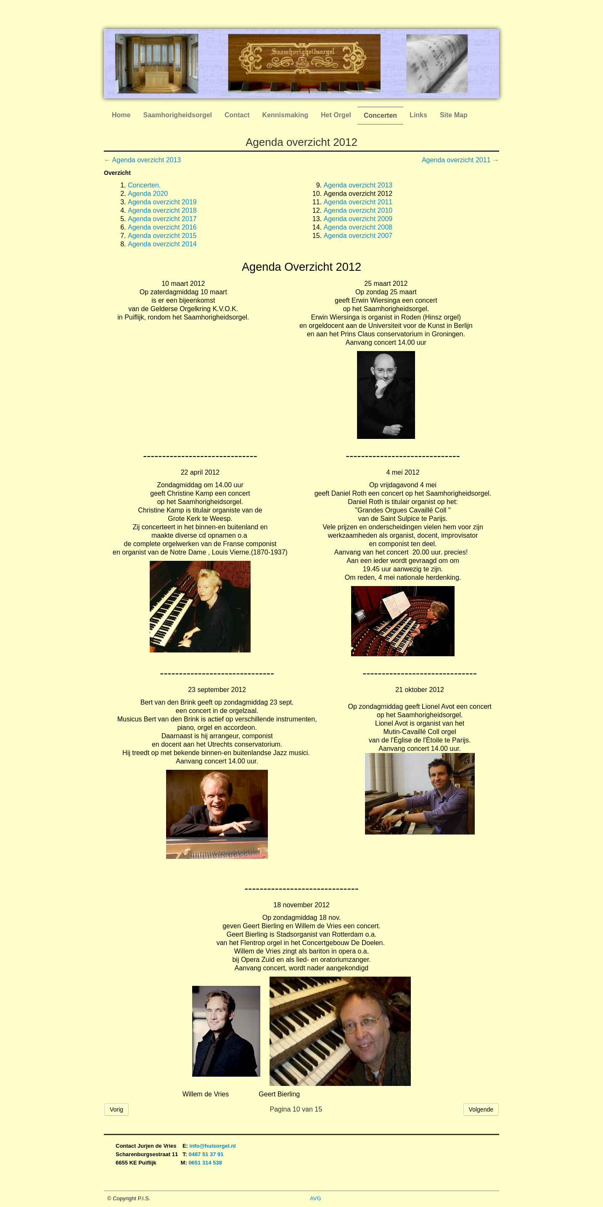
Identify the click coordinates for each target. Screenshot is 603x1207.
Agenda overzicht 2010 (358, 210)
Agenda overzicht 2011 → (460, 160)
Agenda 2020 (148, 193)
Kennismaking (285, 115)
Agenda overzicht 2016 (162, 227)
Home (121, 115)
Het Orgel (336, 115)
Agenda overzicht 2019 (162, 202)
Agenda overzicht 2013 (358, 185)
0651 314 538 (205, 1162)
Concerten (380, 115)
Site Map (454, 115)
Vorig (116, 1109)
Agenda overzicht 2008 (358, 227)
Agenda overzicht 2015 (162, 235)
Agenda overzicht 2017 (162, 218)
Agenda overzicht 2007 (358, 235)
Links (418, 115)
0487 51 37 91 (206, 1154)
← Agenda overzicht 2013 (142, 160)
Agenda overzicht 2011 (358, 202)
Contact (237, 115)
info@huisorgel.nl (213, 1146)
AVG (315, 1198)
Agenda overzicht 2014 (162, 244)
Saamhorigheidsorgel (177, 115)
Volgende (481, 1109)
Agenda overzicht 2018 (162, 210)
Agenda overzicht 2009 (358, 218)
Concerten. (144, 185)
